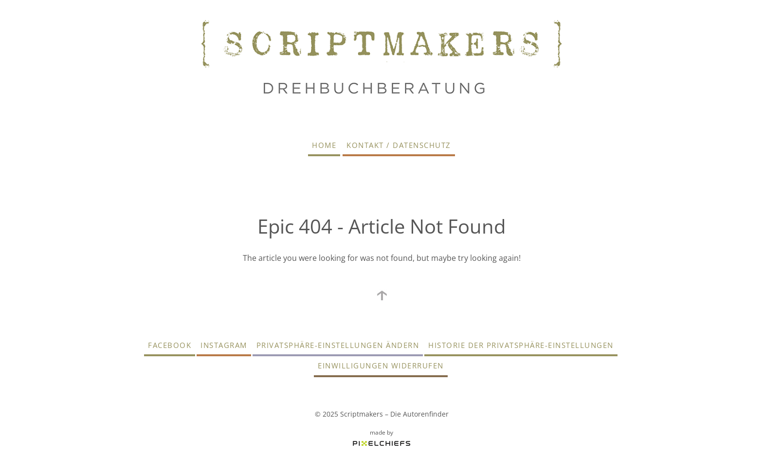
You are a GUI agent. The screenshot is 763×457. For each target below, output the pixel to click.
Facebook (169, 345)
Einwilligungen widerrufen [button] (381, 365)
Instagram (223, 345)
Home (324, 145)
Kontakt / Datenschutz (398, 145)
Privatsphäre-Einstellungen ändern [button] (337, 345)
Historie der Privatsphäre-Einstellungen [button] (521, 345)
